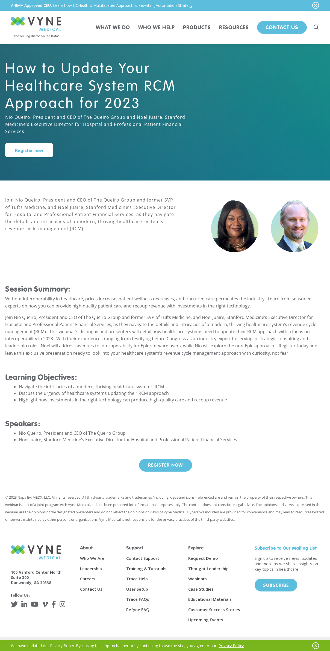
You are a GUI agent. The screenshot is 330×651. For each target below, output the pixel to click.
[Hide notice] (315, 5)
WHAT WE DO (113, 27)
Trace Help (137, 578)
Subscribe (276, 585)
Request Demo (203, 558)
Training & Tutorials (146, 568)
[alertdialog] (165, 5)
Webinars (197, 578)
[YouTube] (35, 604)
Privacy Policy (231, 645)
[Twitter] (14, 604)
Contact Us (282, 27)
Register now (29, 150)
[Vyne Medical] (36, 27)
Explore (196, 548)
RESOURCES (234, 27)
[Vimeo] (45, 604)
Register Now (165, 465)
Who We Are (92, 558)
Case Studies (201, 589)
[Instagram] (63, 604)
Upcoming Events (205, 619)
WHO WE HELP (156, 27)
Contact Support (142, 558)
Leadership (91, 568)
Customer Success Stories (214, 609)
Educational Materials (210, 599)
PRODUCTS (197, 27)
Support (134, 548)
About (86, 548)
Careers (87, 578)
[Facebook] (54, 604)
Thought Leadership (208, 568)
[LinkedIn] (24, 604)
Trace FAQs (137, 599)
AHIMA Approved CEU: (31, 5)
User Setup (137, 589)
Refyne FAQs (139, 609)
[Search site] (316, 27)
